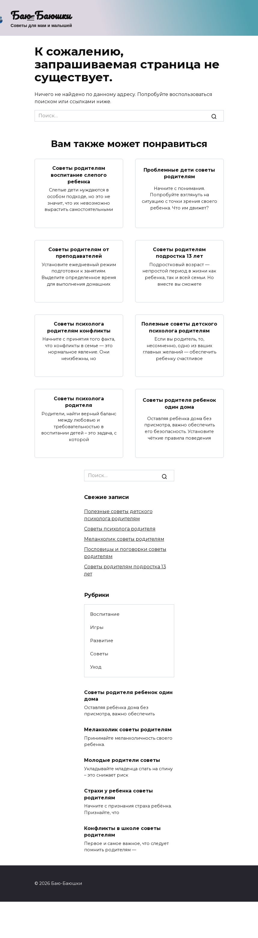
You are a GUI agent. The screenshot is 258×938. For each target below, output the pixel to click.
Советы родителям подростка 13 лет (179, 253)
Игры (96, 627)
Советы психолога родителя (79, 401)
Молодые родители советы (122, 760)
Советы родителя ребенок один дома (179, 403)
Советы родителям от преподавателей (78, 253)
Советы (99, 654)
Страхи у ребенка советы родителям (118, 794)
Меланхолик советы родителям (124, 539)
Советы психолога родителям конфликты (79, 327)
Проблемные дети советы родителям (179, 173)
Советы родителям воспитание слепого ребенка (79, 175)
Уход (96, 667)
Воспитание (105, 614)
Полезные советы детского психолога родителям (179, 327)
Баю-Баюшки (41, 15)
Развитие (101, 640)
